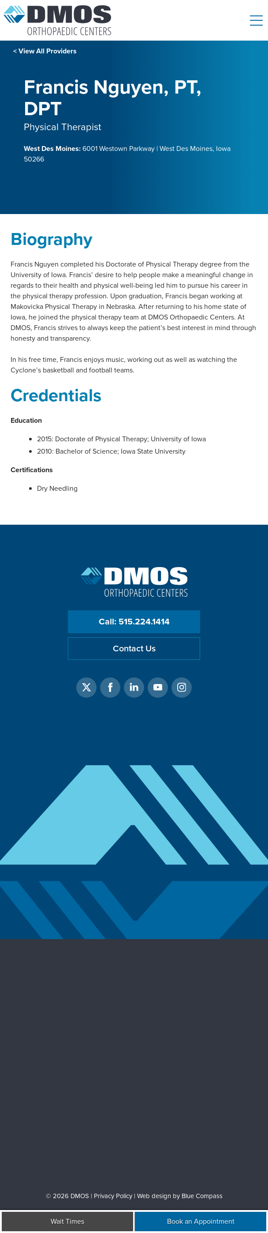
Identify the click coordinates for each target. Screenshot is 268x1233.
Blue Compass (202, 1196)
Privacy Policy (113, 1196)
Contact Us (134, 648)
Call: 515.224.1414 (134, 621)
